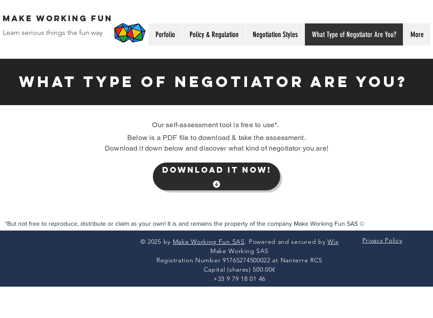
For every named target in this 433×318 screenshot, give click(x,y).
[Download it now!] (216, 176)
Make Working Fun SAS (209, 242)
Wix (332, 242)
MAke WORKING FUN (58, 18)
